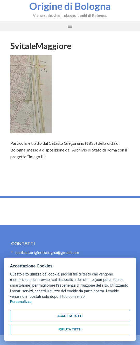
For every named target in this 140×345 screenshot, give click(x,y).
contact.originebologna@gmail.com (47, 252)
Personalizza (20, 302)
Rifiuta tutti (70, 329)
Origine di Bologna (70, 6)
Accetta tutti (69, 316)
